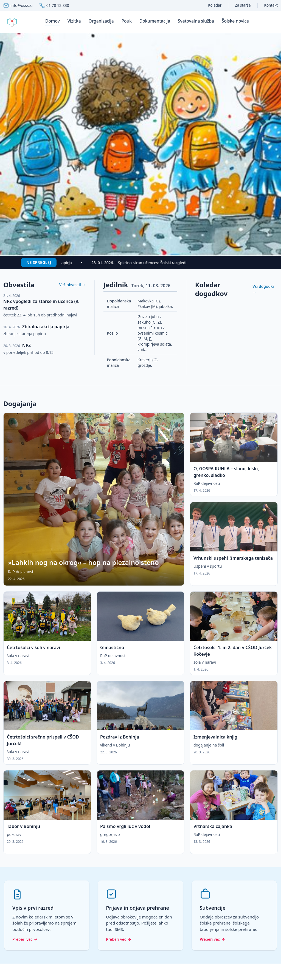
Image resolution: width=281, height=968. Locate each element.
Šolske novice (235, 21)
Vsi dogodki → (263, 289)
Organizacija (101, 21)
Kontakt (271, 5)
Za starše (243, 5)
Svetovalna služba (196, 21)
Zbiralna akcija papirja (45, 327)
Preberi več (25, 939)
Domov (52, 21)
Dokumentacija (154, 21)
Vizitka (74, 21)
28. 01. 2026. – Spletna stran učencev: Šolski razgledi (141, 262)
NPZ (26, 345)
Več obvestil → (72, 284)
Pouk (127, 21)
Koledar (214, 5)
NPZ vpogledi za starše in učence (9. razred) (41, 304)
